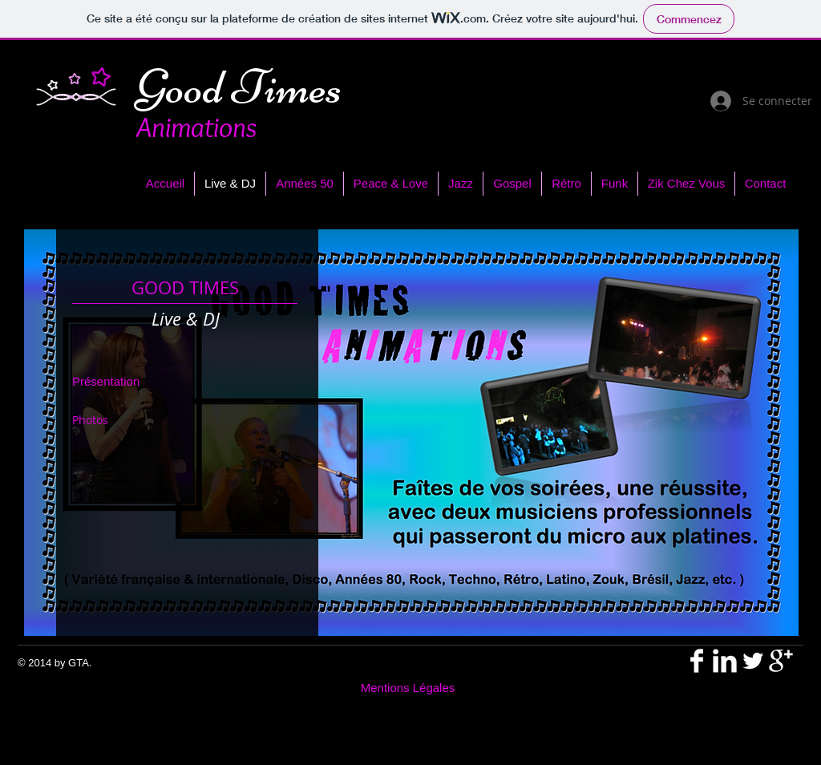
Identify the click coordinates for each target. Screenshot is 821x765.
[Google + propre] (781, 661)
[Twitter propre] (753, 661)
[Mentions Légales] (407, 687)
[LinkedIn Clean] (725, 661)
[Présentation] (114, 381)
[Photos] (107, 420)
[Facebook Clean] (697, 661)
